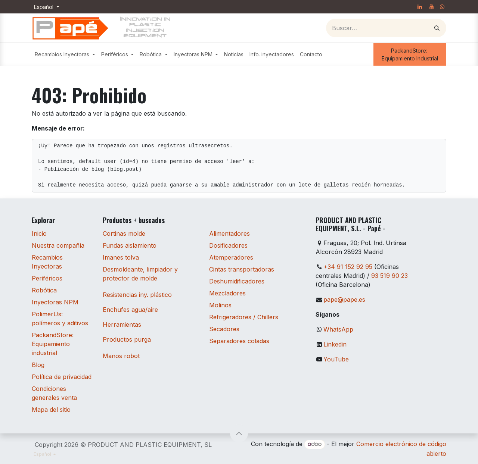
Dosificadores (228, 245)
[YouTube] (431, 6)
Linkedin (335, 344)
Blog (38, 365)
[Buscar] (437, 28)
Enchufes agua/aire (130, 309)
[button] (239, 433)
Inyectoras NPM (55, 302)
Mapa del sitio (51, 409)
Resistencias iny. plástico (137, 294)
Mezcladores (227, 293)
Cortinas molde (124, 233)
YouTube (336, 359)
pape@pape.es (344, 299)
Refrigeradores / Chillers (243, 317)
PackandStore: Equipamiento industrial (53, 344)
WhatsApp (338, 329)
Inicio (39, 233)
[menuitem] (65, 54)
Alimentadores (229, 233)
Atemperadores (231, 257)
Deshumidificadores (236, 281)
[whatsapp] (442, 7)
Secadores (224, 329)
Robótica (44, 290)
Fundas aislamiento (129, 245)
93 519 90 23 (389, 275)
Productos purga (127, 339)
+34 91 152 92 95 (347, 266)
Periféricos (47, 278)
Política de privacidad (61, 376)
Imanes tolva (121, 257)
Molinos (220, 305)
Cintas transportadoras (241, 269)
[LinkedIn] (420, 6)
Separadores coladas (239, 341)
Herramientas (122, 324)
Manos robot (121, 356)
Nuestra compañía (58, 245)
